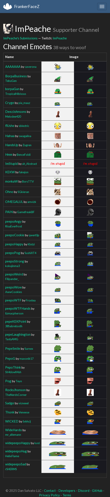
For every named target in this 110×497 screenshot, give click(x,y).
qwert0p (34, 235)
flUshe (9, 126)
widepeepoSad (15, 464)
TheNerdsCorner (16, 395)
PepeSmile (12, 348)
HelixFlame (12, 456)
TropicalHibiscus (15, 94)
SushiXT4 (30, 253)
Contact (50, 490)
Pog (8, 381)
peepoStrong (14, 261)
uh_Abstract (29, 163)
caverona (30, 66)
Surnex (29, 348)
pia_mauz (24, 103)
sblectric (24, 126)
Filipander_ (12, 279)
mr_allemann (13, 434)
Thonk (9, 412)
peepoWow (13, 287)
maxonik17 (26, 358)
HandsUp (11, 145)
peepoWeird (14, 274)
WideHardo (13, 430)
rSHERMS (11, 469)
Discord (83, 490)
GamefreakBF (25, 212)
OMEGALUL (14, 202)
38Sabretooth (13, 326)
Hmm (8, 154)
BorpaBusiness (16, 76)
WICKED (11, 421)
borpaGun (12, 89)
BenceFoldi (24, 154)
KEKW (10, 172)
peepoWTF (13, 300)
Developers (66, 490)
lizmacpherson (14, 313)
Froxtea (31, 300)
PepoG (10, 358)
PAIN (9, 212)
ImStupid (11, 163)
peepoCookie (14, 235)
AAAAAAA (12, 66)
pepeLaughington (18, 334)
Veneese (24, 412)
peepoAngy (13, 221)
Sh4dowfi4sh (13, 372)
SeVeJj (27, 421)
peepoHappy (14, 244)
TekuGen (11, 81)
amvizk (31, 202)
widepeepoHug (16, 451)
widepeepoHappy (17, 443)
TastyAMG (11, 339)
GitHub (97, 490)
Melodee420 (13, 116)
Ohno (9, 192)
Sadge (9, 403)
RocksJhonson (15, 390)
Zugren (27, 145)
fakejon (23, 172)
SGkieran (23, 192)
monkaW (11, 181)
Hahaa (10, 136)
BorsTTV (28, 181)
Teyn (19, 381)
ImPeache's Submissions (20, 38)
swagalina (25, 136)
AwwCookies (13, 292)
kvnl (37, 443)
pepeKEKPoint (15, 321)
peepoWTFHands (18, 308)
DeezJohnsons (15, 111)
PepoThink (13, 367)
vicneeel (23, 403)
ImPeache (60, 38)
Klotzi (31, 244)
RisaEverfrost (13, 226)
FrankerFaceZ (26, 6)
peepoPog (12, 253)
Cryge (9, 103)
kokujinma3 (12, 266)
